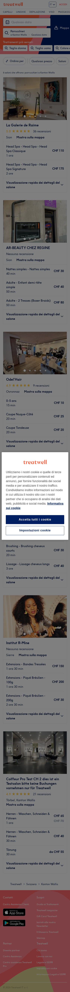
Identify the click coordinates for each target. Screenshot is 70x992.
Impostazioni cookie (35, 530)
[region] (35, 496)
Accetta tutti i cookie (35, 519)
